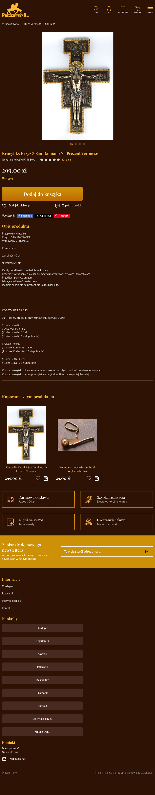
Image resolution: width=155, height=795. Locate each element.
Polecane (42, 666)
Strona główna (10, 24)
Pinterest (63, 216)
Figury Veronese (32, 24)
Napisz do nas (18, 759)
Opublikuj (45, 216)
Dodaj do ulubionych (20, 205)
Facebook (26, 216)
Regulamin (8, 593)
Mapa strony (42, 731)
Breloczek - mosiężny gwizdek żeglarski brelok (77, 469)
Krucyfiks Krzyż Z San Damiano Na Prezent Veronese (26, 469)
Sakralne (50, 24)
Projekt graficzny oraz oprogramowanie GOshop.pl (124, 773)
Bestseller (42, 679)
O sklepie (7, 586)
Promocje (42, 692)
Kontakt (7, 608)
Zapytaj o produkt (72, 205)
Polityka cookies (11, 601)
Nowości (42, 653)
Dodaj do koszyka (42, 194)
